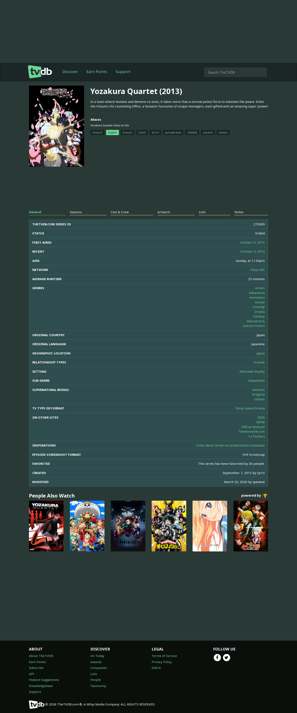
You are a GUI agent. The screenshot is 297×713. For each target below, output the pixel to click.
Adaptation (256, 380)
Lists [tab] (202, 212)
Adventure (257, 293)
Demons (258, 390)
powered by (254, 496)
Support (123, 71)
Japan (261, 353)
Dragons (258, 394)
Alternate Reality (252, 371)
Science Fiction (254, 326)
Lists (93, 674)
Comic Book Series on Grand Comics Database (230, 445)
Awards (96, 662)
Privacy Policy (162, 662)
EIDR (261, 417)
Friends (259, 362)
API (31, 674)
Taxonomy (98, 686)
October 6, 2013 (252, 242)
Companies (98, 668)
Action (260, 288)
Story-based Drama (250, 408)
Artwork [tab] (164, 212)
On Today (97, 656)
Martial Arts (256, 321)
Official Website (253, 427)
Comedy (259, 307)
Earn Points (96, 71)
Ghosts (259, 399)
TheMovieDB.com (251, 431)
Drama (260, 311)
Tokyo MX (257, 270)
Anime (260, 302)
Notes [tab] (239, 212)
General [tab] (35, 212)
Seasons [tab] (76, 212)
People (95, 680)
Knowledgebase (41, 686)
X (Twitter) (257, 436)
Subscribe (36, 668)
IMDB (260, 422)
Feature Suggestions (44, 680)
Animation (257, 297)
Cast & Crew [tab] (120, 212)
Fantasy (259, 316)
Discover (70, 71)
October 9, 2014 (252, 251)
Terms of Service (164, 656)
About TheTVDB (41, 656)
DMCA (156, 668)
